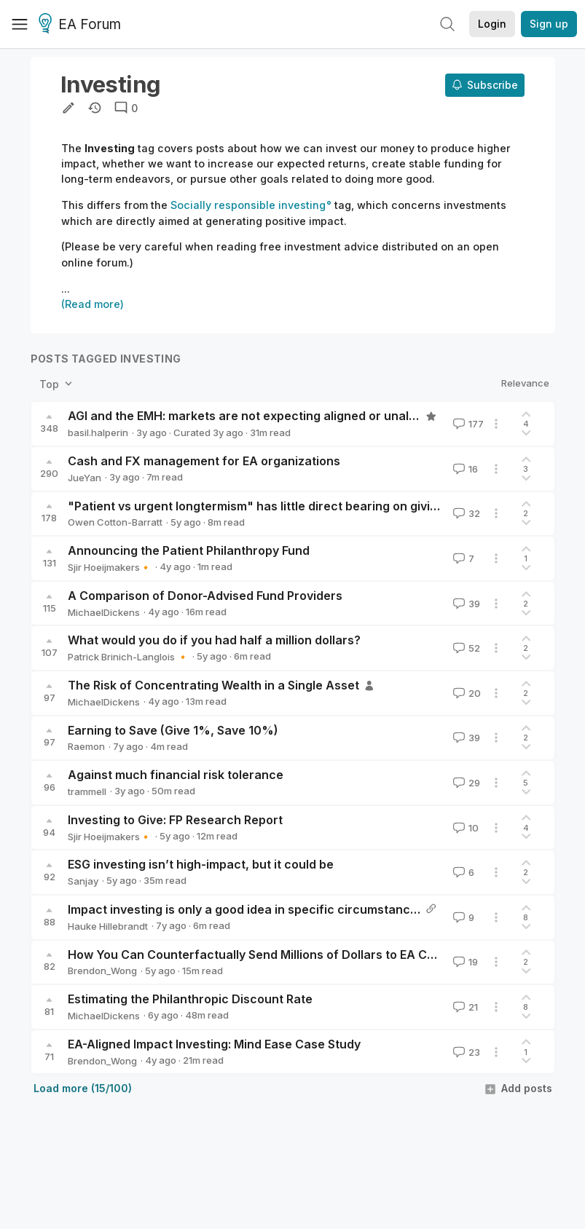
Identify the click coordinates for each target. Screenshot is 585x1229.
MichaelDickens (104, 612)
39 (465, 603)
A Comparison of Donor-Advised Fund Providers (205, 595)
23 (465, 1052)
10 (464, 827)
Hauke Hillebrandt (108, 926)
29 (465, 782)
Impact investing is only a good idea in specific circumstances (246, 909)
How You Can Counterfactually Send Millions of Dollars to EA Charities (269, 954)
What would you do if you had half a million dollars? (214, 640)
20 (465, 693)
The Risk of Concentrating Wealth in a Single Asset (213, 685)
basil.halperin (98, 432)
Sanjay (83, 881)
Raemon (86, 746)
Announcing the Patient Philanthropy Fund (189, 550)
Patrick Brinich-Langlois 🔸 (128, 657)
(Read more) (92, 304)
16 (464, 468)
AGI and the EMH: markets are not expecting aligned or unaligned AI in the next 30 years (320, 415)
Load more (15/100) (83, 1088)
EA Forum (82, 24)
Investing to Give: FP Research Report (175, 820)
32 (465, 513)
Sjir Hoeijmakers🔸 (110, 567)
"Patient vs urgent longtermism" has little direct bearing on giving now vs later (292, 506)
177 (467, 423)
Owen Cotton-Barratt (115, 522)
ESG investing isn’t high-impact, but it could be (201, 864)
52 (465, 648)
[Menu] (19, 24)
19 (464, 961)
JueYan (84, 477)
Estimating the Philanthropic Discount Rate (190, 999)
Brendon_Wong (102, 970)
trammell (87, 791)
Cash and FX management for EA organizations (204, 461)
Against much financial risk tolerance (175, 774)
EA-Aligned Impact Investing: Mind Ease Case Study (214, 1044)
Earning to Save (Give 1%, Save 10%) (173, 730)
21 (464, 1006)
